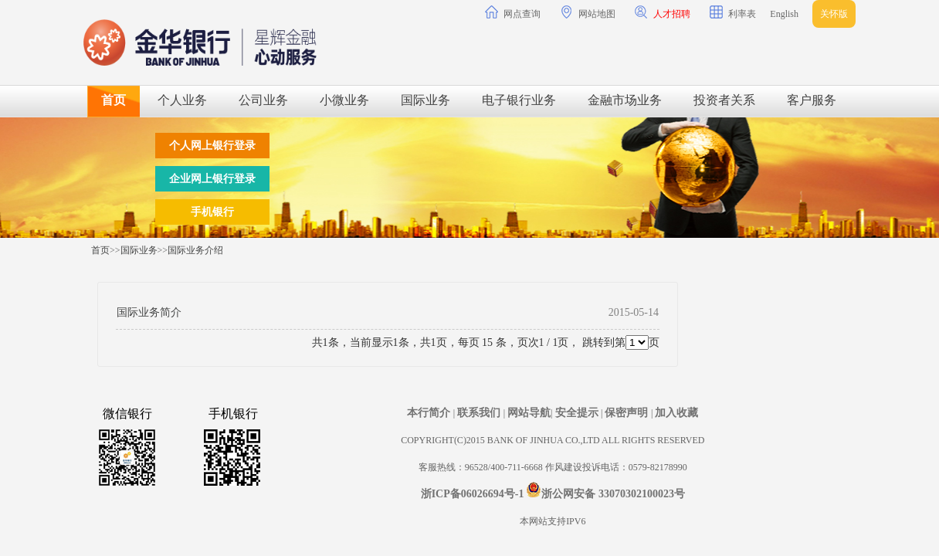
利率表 (733, 12)
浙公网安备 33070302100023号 (613, 494)
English (784, 13)
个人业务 (182, 100)
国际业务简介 (149, 312)
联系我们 (480, 413)
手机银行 (212, 212)
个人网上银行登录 (212, 145)
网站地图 (587, 12)
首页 (113, 100)
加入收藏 (676, 413)
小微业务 (344, 100)
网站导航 (529, 413)
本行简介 (430, 413)
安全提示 (578, 413)
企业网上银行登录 (212, 179)
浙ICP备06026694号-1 (472, 494)
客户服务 (811, 100)
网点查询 (513, 12)
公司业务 (263, 100)
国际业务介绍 (195, 250)
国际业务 (425, 100)
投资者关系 (724, 100)
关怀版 (834, 13)
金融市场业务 (625, 100)
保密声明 (628, 413)
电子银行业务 (519, 100)
